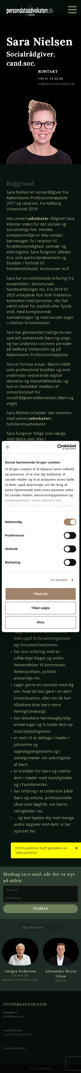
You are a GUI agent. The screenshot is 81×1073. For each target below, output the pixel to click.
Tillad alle (40, 594)
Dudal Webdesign (40, 1068)
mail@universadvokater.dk (17, 1034)
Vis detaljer (59, 580)
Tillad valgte (40, 608)
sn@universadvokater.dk (56, 83)
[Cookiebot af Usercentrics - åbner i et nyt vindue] (57, 447)
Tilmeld (40, 908)
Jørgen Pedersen (20, 971)
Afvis (40, 622)
